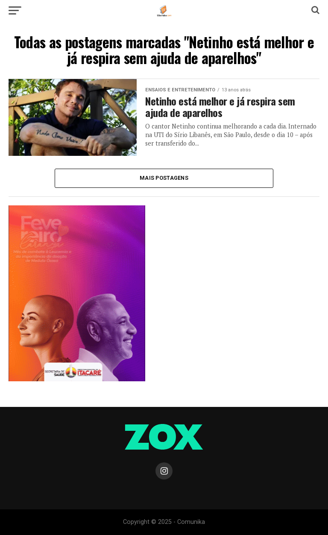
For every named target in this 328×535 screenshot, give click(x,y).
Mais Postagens (164, 178)
